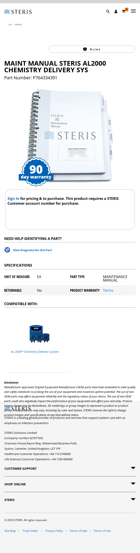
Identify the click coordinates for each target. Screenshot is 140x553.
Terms (108, 290)
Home (18, 24)
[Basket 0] (124, 11)
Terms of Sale (78, 531)
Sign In (13, 198)
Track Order (30, 531)
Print (95, 49)
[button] (110, 16)
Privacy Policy (54, 531)
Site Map (10, 531)
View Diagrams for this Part (32, 250)
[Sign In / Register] (116, 11)
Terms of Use (102, 531)
